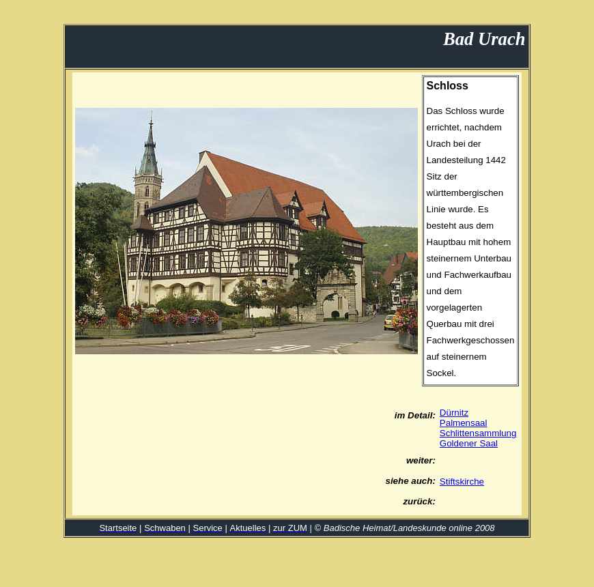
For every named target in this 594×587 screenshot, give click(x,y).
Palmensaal (463, 423)
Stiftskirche (462, 481)
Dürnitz (454, 412)
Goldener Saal (469, 443)
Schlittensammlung (478, 433)
